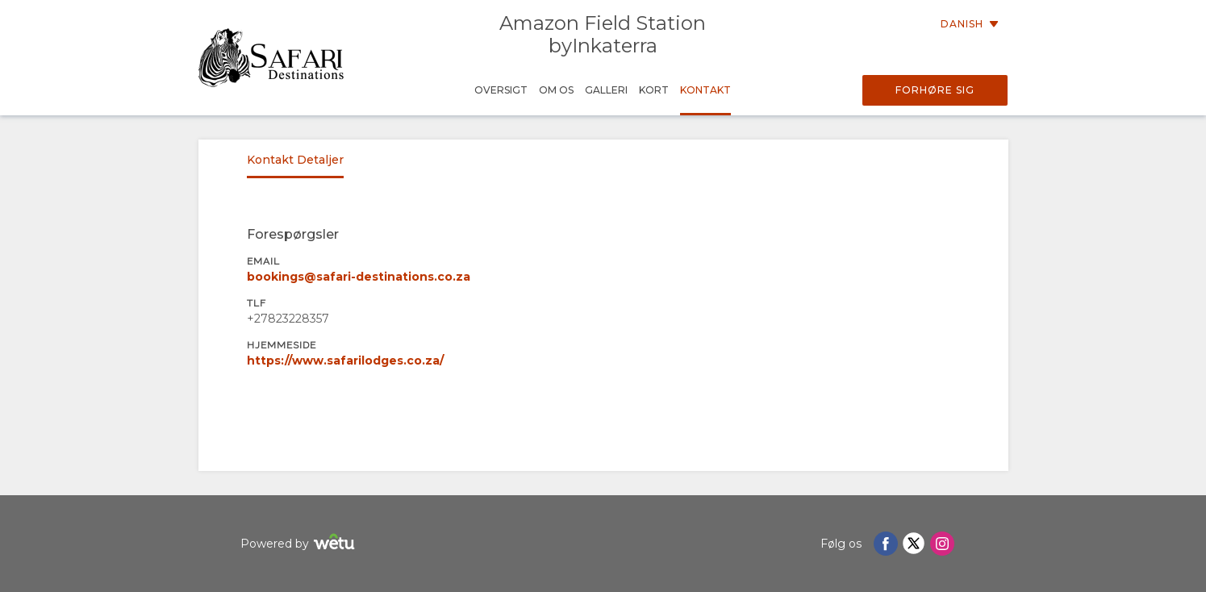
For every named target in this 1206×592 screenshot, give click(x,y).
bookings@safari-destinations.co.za (358, 276)
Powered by (299, 544)
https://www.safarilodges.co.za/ (345, 360)
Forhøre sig (934, 90)
